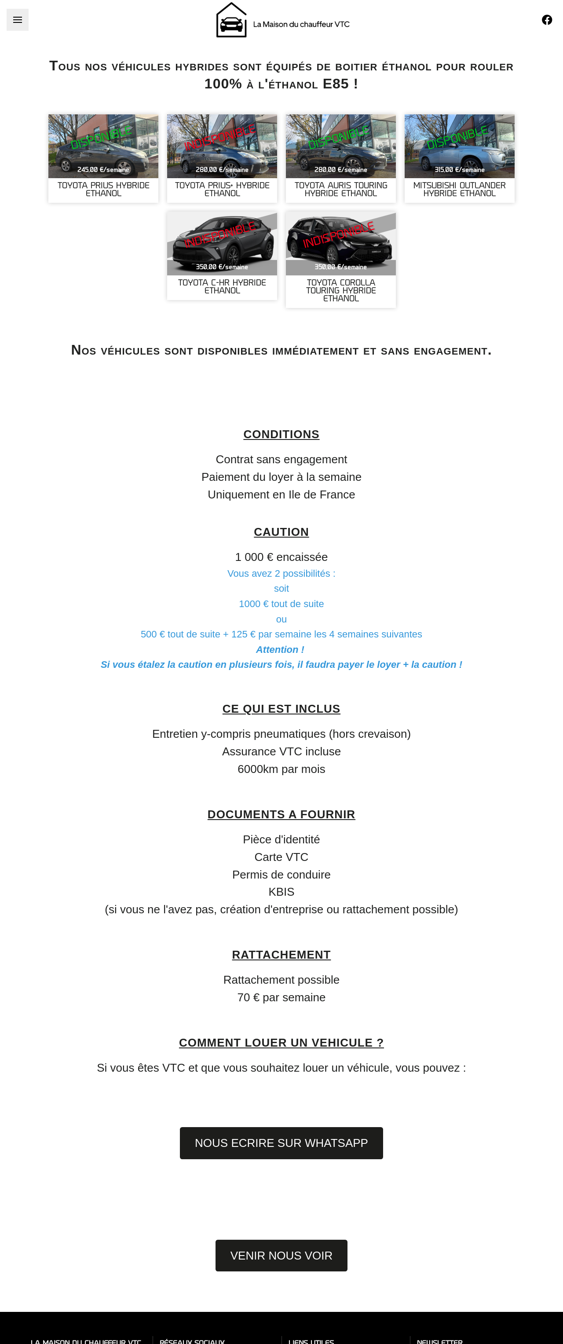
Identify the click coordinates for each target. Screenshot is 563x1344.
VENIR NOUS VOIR (281, 1255)
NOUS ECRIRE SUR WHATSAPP (281, 1143)
